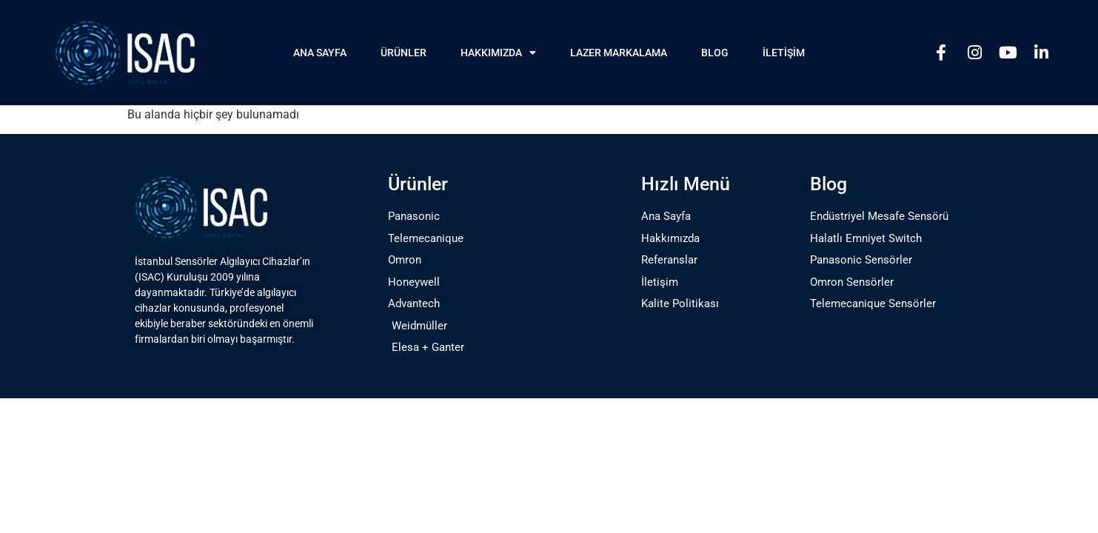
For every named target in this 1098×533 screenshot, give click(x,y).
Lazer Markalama (618, 52)
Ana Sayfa (320, 52)
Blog (715, 52)
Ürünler (403, 52)
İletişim (784, 52)
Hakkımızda (498, 52)
